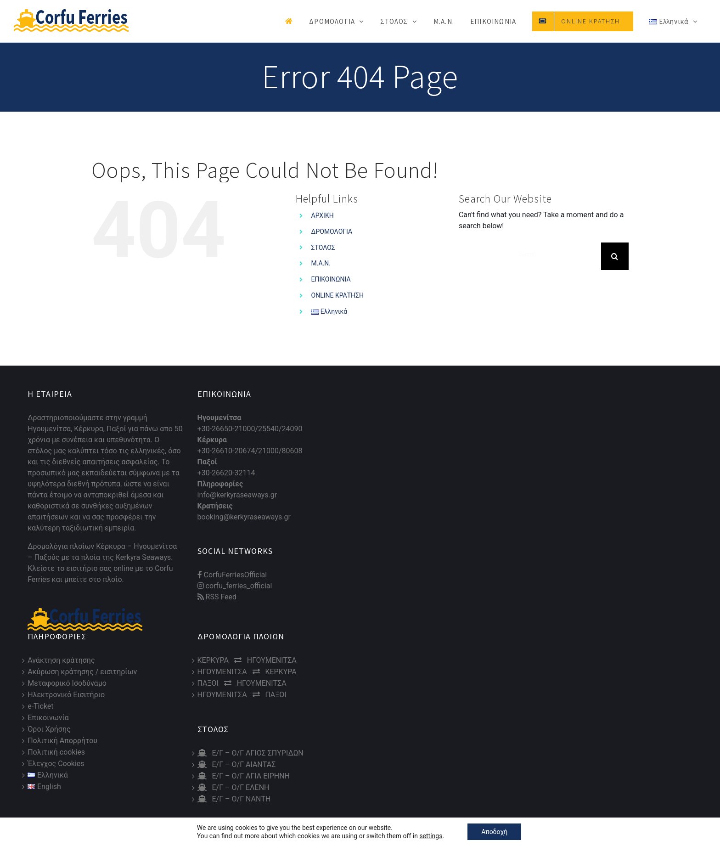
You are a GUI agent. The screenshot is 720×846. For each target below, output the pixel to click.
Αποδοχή (494, 831)
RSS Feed (216, 596)
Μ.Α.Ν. (321, 263)
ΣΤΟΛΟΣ (323, 247)
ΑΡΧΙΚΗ (322, 215)
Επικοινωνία (48, 717)
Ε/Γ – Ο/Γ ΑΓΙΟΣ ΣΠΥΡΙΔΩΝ (250, 753)
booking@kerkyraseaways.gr (244, 517)
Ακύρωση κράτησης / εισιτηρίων (82, 671)
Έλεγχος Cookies (56, 763)
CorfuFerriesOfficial (232, 574)
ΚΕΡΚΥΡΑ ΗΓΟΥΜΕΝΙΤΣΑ (247, 660)
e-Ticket (40, 706)
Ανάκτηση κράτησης (61, 660)
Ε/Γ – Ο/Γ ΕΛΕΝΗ (233, 787)
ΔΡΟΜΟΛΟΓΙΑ (332, 231)
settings (430, 836)
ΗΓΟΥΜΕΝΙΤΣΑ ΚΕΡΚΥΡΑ (247, 671)
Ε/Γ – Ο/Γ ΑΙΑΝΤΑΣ (236, 764)
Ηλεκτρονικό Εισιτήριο (66, 694)
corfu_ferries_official (234, 585)
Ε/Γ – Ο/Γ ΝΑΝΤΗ (234, 799)
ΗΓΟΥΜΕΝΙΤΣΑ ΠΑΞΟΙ (242, 694)
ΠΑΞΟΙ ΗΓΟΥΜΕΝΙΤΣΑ (242, 683)
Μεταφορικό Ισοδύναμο (67, 683)
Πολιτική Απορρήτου (62, 740)
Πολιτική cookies (56, 752)
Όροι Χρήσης (49, 729)
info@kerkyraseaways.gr (237, 495)
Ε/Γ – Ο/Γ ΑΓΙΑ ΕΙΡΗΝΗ (243, 776)
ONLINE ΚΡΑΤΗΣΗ (337, 295)
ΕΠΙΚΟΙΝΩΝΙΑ (331, 279)
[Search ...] (556, 254)
